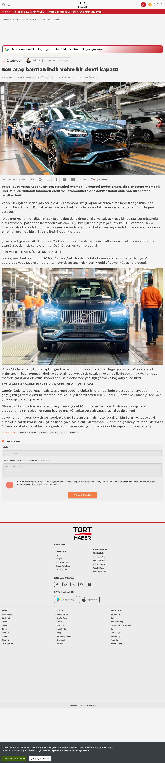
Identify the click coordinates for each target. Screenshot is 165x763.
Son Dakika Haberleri (121, 625)
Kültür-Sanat (62, 614)
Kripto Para (61, 618)
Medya (59, 633)
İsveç (5, 219)
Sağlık (113, 618)
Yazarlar (115, 640)
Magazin (60, 625)
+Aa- (83, 179)
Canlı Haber (7, 618)
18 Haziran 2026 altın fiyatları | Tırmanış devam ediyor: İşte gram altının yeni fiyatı (58, 12)
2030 (15, 203)
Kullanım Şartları (100, 549)
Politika (59, 644)
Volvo (6, 203)
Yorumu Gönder (82, 495)
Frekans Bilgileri (63, 562)
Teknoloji (115, 633)
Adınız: (7, 447)
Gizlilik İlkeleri (99, 553)
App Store (89, 599)
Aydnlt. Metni (98, 568)
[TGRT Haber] (82, 5)
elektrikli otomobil (64, 203)
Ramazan (115, 614)
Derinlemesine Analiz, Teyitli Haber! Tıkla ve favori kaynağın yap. (53, 49)
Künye (58, 555)
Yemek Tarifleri (118, 644)
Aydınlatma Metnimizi (63, 750)
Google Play (65, 600)
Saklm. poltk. (61, 570)
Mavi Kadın (61, 629)
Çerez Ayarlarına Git (39, 758)
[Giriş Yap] (143, 4)
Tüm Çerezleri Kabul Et (14, 758)
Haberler (6, 19)
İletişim (59, 559)
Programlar (116, 610)
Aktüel (4, 610)
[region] (82, 752)
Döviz (4, 622)
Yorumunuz (28, 460)
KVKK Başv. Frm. (100, 572)
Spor (113, 629)
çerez (54, 747)
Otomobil (16, 19)
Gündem (5, 640)
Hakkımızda (61, 551)
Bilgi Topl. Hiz (99, 561)
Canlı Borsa (7, 614)
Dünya (4, 625)
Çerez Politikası (63, 566)
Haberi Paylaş (14, 179)
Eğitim (4, 629)
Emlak (4, 636)
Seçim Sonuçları (118, 622)
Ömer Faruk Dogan (56, 60)
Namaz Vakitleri (63, 636)
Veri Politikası (99, 564)
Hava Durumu (8, 644)
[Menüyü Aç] (9, 5)
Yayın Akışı (115, 636)
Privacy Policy (99, 557)
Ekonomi (6, 633)
